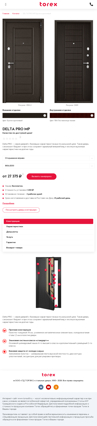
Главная (6, 14)
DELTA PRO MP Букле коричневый (37, 14)
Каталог (16, 14)
